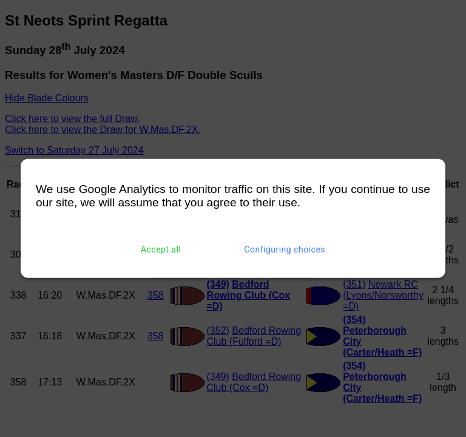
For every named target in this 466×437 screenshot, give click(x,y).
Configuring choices (284, 249)
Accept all (161, 249)
